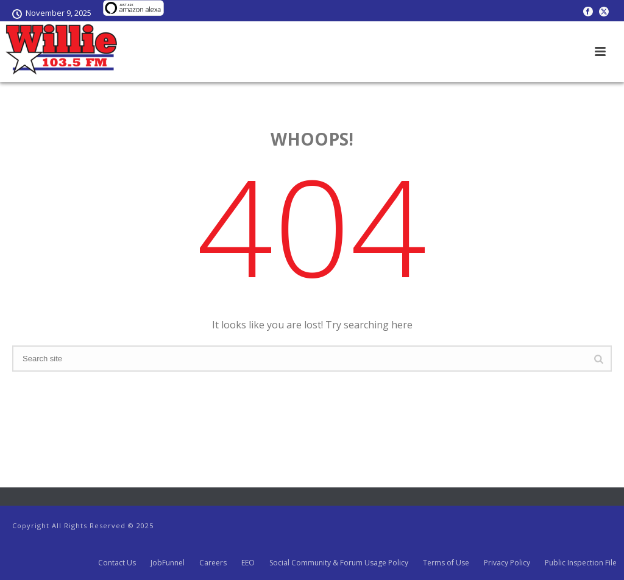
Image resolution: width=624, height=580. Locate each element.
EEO (248, 563)
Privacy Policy (507, 563)
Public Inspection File (581, 563)
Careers (213, 563)
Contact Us (117, 563)
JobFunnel (168, 563)
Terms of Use (446, 563)
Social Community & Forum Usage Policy (338, 563)
